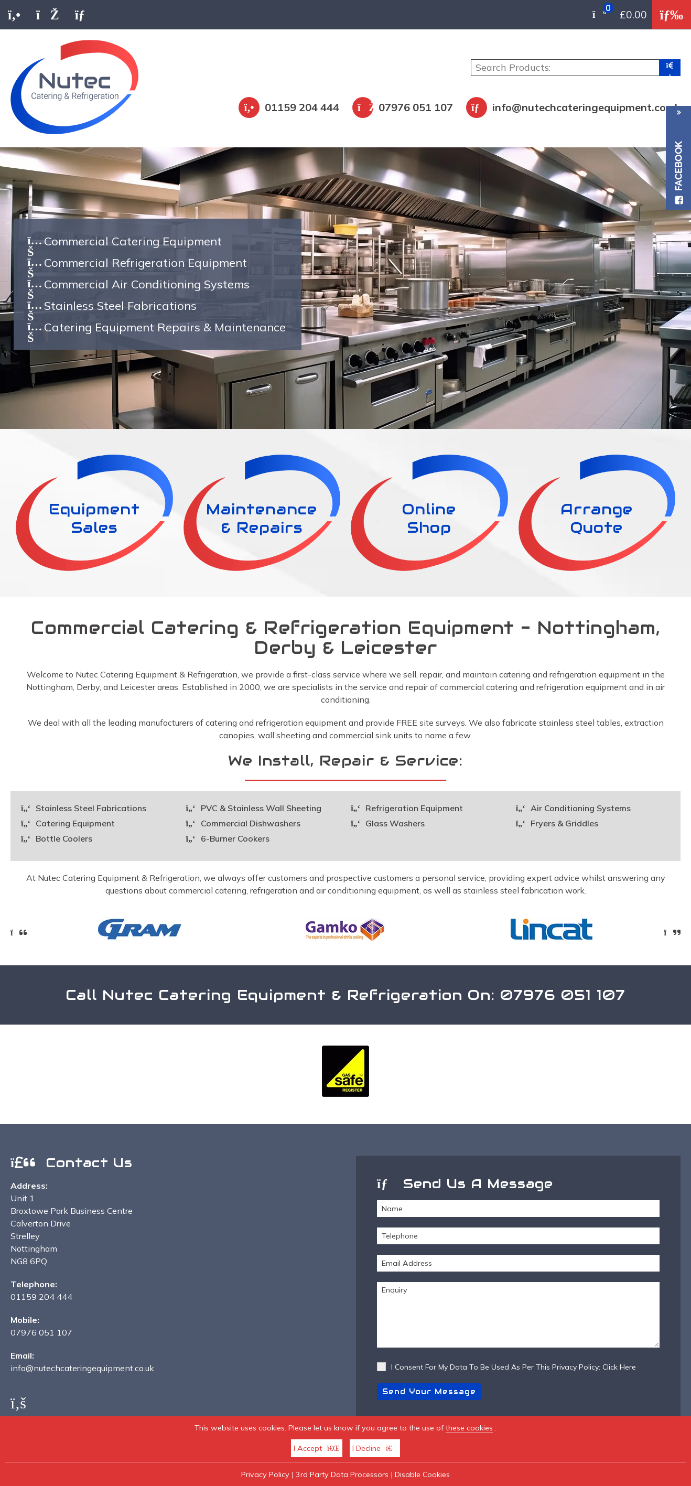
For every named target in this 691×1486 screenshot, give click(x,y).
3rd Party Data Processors (342, 1474)
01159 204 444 (302, 107)
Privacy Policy (265, 1474)
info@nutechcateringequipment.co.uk (586, 107)
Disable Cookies (422, 1474)
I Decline (374, 1448)
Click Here (619, 1367)
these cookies (469, 1428)
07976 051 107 (416, 107)
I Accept (317, 1448)
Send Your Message (429, 1391)
